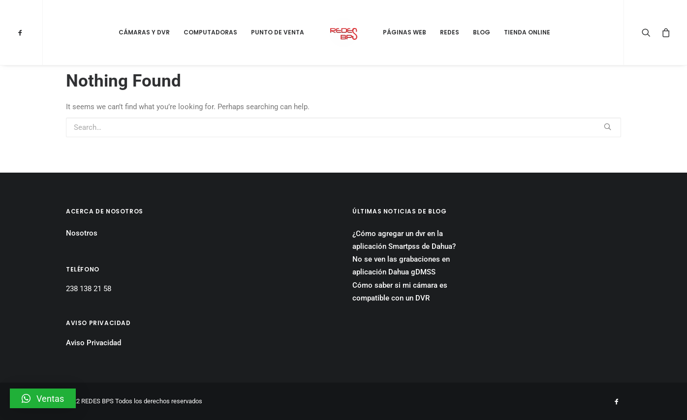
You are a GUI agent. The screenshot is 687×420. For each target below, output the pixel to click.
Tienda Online (527, 32)
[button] (43, 398)
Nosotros (81, 233)
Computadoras (210, 32)
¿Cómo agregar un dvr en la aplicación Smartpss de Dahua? (404, 240)
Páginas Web (404, 32)
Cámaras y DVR (144, 32)
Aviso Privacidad (93, 342)
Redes (449, 32)
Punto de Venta (277, 32)
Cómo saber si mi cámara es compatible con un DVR (399, 291)
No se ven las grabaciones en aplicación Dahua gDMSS (401, 265)
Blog (481, 32)
